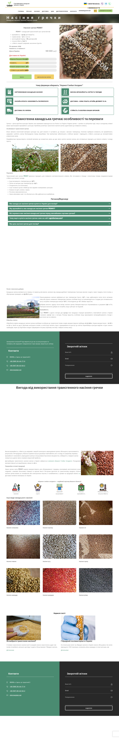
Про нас (29, 11)
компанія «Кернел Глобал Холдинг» (60, 461)
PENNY (26, 176)
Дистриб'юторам (62, 11)
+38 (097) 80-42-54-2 (17, 366)
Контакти (73, 11)
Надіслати (89, 376)
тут (79, 473)
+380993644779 (93, 8)
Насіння (37, 11)
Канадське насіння (13, 20)
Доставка (45, 11)
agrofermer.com (55, 218)
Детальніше (10, 650)
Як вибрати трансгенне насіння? (21, 641)
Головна (21, 11)
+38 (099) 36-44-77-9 (17, 361)
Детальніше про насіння (44, 77)
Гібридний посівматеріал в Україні (76, 641)
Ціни (52, 11)
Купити (22, 77)
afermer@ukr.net (85, 11)
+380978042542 (93, 4)
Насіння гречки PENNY (33, 27)
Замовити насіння (105, 10)
